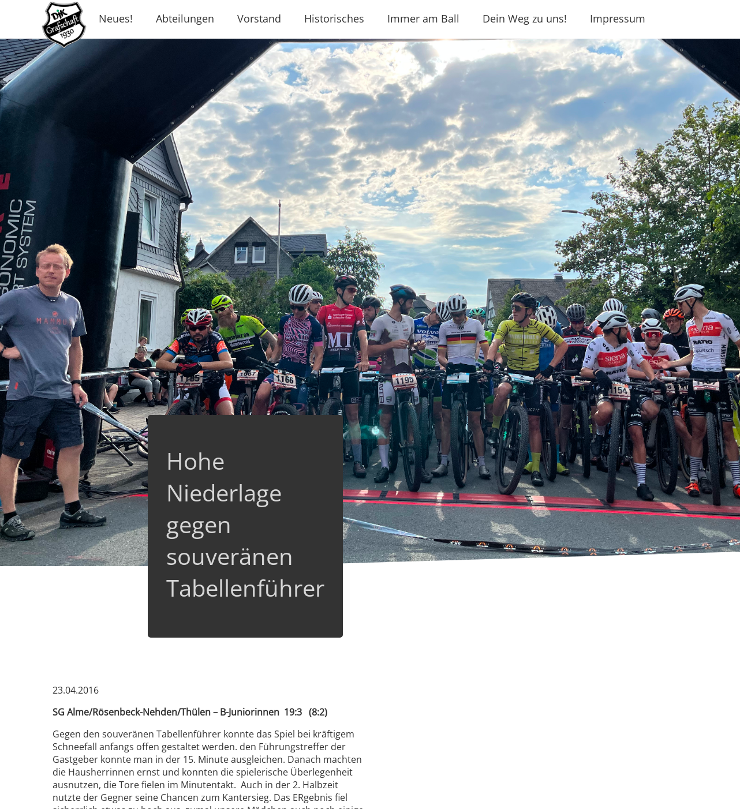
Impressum (617, 18)
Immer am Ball (423, 18)
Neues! (116, 18)
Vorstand (259, 18)
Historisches (334, 18)
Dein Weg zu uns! (525, 18)
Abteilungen (185, 18)
